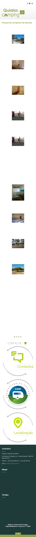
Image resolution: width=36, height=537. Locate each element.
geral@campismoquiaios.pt (12, 463)
